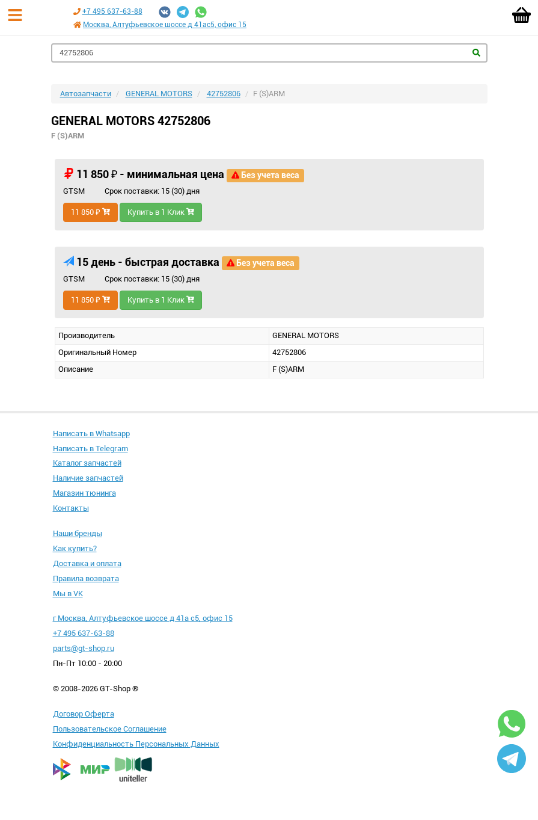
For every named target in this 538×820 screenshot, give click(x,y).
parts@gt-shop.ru (83, 648)
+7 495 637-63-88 (112, 11)
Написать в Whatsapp (91, 433)
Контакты (71, 508)
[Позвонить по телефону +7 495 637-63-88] (77, 11)
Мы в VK (68, 593)
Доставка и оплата (87, 563)
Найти (476, 53)
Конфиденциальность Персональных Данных (136, 743)
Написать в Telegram (90, 448)
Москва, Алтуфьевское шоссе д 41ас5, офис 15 (164, 24)
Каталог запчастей (87, 462)
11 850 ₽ (90, 212)
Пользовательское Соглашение (110, 728)
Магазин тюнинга (84, 493)
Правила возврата (86, 578)
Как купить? (75, 548)
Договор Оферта (83, 713)
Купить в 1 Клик (160, 212)
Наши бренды (77, 533)
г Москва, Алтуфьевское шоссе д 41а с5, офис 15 (143, 618)
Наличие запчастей (88, 477)
